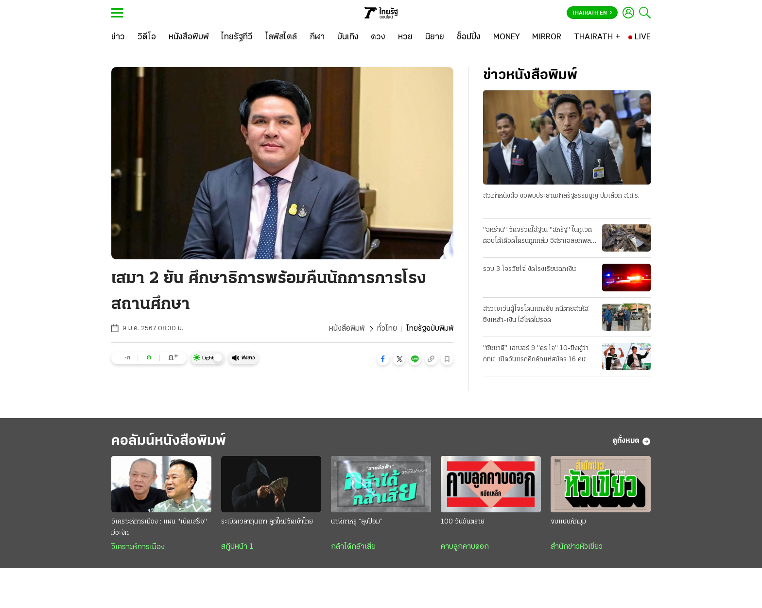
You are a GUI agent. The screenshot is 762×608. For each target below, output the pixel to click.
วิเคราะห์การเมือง (138, 547)
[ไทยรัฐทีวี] (237, 37)
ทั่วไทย (387, 329)
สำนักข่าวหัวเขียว (577, 547)
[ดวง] (378, 37)
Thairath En (592, 13)
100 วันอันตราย (463, 521)
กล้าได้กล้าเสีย (353, 547)
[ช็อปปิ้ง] (469, 37)
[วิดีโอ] (147, 37)
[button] (383, 359)
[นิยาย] (434, 37)
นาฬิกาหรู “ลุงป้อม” (356, 521)
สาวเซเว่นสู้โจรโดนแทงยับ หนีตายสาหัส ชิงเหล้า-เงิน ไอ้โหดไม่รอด (536, 314)
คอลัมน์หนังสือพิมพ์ (168, 441)
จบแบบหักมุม (568, 521)
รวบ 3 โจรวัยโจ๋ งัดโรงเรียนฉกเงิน (529, 269)
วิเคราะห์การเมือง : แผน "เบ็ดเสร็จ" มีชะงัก (159, 527)
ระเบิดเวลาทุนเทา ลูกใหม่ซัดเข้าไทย (267, 521)
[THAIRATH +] (597, 37)
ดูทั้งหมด (631, 441)
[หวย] (405, 37)
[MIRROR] (546, 37)
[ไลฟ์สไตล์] (281, 37)
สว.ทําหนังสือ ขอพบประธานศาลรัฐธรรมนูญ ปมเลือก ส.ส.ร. (561, 196)
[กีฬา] (317, 37)
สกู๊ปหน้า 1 (237, 547)
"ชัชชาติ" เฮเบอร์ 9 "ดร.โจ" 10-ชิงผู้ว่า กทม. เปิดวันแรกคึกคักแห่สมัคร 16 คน (536, 354)
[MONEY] (506, 37)
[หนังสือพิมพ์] (189, 37)
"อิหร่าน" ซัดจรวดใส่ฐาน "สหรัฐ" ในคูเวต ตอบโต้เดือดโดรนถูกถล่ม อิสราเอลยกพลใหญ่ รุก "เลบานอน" (537, 236)
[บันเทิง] (348, 37)
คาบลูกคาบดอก (465, 547)
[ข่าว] (118, 37)
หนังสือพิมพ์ (346, 329)
